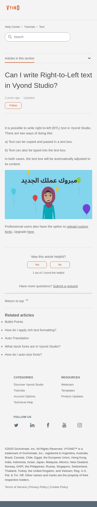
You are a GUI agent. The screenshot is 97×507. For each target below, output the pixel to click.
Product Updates (72, 396)
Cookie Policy (59, 487)
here (30, 232)
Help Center (12, 26)
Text (41, 26)
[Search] (37, 37)
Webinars (67, 384)
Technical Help (23, 402)
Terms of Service (16, 487)
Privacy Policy (38, 487)
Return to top (17, 300)
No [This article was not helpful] (60, 264)
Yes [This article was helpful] (37, 264)
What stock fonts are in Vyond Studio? (32, 346)
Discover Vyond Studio (29, 384)
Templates (68, 390)
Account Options (24, 396)
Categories (23, 377)
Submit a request (65, 286)
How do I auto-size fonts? (23, 354)
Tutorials (29, 26)
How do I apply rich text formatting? (30, 330)
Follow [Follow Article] (13, 105)
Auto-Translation (17, 338)
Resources (70, 377)
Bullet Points (14, 322)
